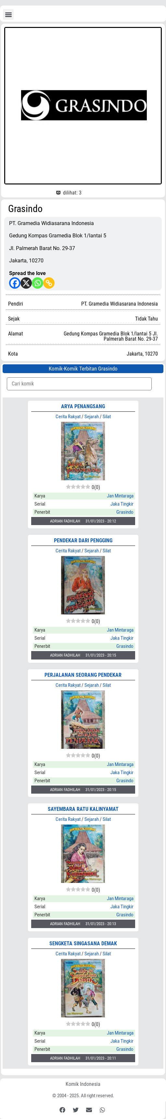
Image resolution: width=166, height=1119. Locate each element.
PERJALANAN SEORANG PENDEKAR (83, 675)
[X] (26, 283)
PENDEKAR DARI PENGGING (83, 540)
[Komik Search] (79, 383)
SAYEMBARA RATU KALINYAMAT (83, 809)
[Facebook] (14, 283)
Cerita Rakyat (68, 417)
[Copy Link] (49, 283)
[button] (8, 14)
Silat (107, 417)
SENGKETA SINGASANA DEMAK (83, 943)
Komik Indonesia (83, 1084)
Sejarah (91, 417)
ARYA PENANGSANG (83, 406)
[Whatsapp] (37, 283)
